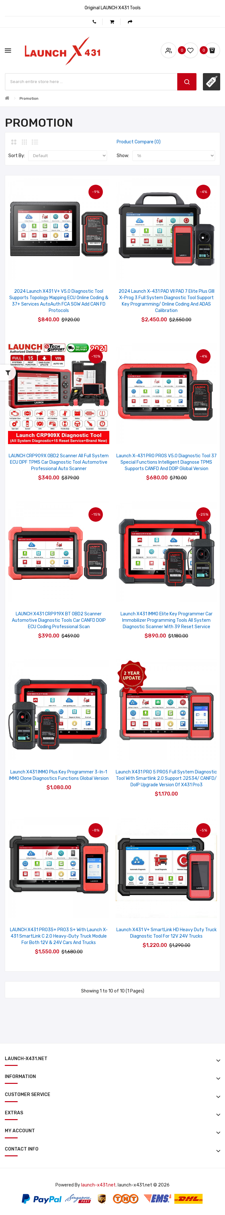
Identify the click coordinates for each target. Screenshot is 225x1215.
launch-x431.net (98, 1185)
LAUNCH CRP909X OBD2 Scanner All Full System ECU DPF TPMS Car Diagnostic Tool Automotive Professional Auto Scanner (59, 462)
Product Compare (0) (139, 142)
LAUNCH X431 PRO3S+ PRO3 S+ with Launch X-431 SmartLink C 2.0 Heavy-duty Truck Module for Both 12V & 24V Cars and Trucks (59, 936)
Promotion (29, 98)
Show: (123, 155)
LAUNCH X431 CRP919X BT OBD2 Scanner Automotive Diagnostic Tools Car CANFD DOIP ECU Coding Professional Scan (59, 620)
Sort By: (16, 155)
